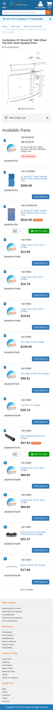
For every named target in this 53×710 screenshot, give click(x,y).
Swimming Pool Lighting (12, 611)
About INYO (7, 659)
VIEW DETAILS (40, 197)
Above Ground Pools (33, 26)
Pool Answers (7, 635)
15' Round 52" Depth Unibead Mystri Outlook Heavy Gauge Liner (34, 212)
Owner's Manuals (9, 641)
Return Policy (7, 668)
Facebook (6, 695)
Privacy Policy (8, 644)
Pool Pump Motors (9, 621)
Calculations (7, 632)
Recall (4, 674)
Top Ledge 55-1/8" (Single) (32, 342)
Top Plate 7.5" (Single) (30, 405)
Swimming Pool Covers (11, 608)
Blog (4, 689)
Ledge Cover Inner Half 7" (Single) (32, 278)
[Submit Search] (48, 12)
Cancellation (7, 665)
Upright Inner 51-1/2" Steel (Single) (32, 469)
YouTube (5, 701)
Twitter (4, 698)
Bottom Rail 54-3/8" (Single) (33, 565)
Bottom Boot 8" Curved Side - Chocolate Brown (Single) (33, 533)
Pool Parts (15, 26)
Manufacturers (8, 638)
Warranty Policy (8, 671)
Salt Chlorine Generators (12, 618)
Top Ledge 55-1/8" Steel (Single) (35, 373)
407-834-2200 (37, 19)
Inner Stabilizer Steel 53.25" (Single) (33, 437)
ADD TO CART (38, 231)
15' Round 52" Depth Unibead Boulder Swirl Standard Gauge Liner (34, 178)
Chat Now (22, 19)
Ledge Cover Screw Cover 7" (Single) (33, 246)
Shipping (5, 662)
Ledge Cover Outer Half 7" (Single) (32, 310)
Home (4, 26)
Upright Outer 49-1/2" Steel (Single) (32, 501)
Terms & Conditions (10, 678)
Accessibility (7, 648)
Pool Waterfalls (8, 615)
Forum (4, 692)
